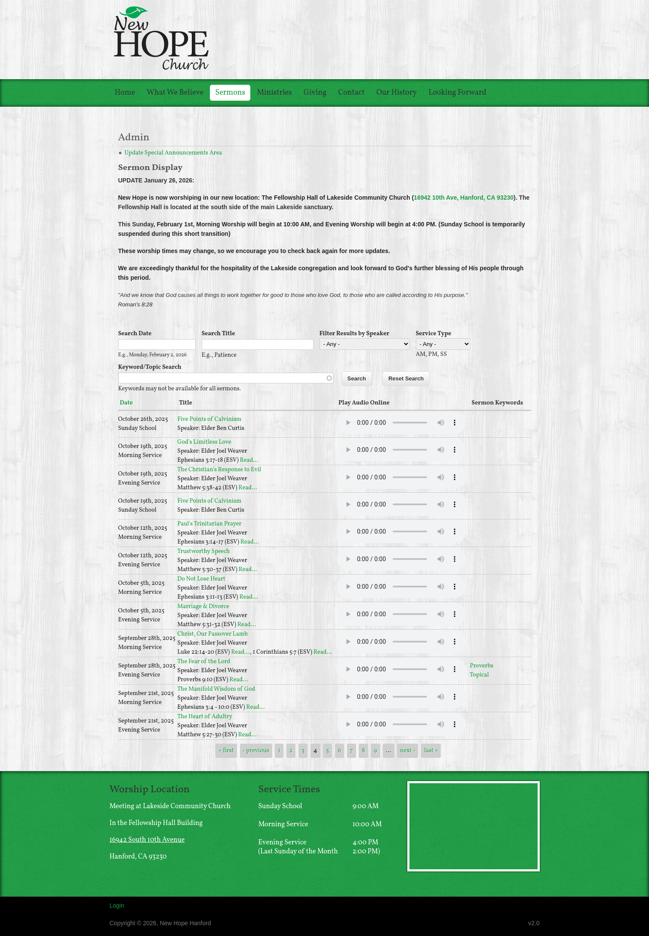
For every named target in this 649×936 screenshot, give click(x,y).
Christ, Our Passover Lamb (212, 634)
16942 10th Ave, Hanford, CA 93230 (464, 197)
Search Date (135, 334)
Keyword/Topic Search (149, 367)
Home (125, 92)
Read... (249, 460)
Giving (315, 92)
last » (431, 751)
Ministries (274, 92)
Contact (351, 92)
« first (226, 751)
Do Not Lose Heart (201, 579)
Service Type (434, 334)
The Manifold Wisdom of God (216, 689)
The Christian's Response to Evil (219, 470)
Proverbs (481, 666)
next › (407, 751)
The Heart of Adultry (204, 717)
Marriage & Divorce (203, 606)
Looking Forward (457, 92)
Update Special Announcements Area (173, 153)
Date (126, 403)
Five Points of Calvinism (209, 419)
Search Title (218, 334)
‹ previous (256, 751)
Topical (479, 675)
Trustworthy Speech (203, 551)
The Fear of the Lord (203, 662)
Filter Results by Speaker (354, 334)
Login (117, 905)
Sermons (230, 92)
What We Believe (175, 92)
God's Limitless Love (204, 442)
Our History (396, 92)
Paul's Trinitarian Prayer (209, 524)
